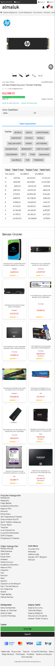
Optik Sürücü (7, 562)
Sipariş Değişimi (35, 613)
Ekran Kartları (37, 12)
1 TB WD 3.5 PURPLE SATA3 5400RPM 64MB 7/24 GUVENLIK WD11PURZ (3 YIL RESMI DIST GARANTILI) (14, 472)
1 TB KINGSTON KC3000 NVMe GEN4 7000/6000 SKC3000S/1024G (14, 306)
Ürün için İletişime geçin (13, 97)
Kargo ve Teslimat (9, 610)
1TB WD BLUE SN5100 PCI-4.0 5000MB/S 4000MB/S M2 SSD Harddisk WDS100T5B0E (41, 389)
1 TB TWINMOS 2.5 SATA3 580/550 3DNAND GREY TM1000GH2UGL (14, 347)
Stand (3, 592)
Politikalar (20, 654)
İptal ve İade (6, 613)
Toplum (26, 652)
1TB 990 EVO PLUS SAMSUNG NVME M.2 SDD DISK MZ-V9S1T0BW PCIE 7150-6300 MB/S (41, 264)
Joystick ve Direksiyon (11, 584)
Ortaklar (30, 654)
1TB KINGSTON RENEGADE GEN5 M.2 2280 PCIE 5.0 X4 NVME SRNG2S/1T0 (14, 389)
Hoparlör (5, 570)
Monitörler (46, 12)
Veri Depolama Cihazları (11, 517)
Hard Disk (5, 554)
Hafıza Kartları (7, 597)
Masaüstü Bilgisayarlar (10, 12)
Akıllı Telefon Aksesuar (11, 522)
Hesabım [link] (41, 2)
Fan (2, 573)
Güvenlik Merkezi (39, 652)
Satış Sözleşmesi (8, 608)
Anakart (4, 559)
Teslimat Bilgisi (35, 610)
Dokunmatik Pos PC (10, 519)
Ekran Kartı (6, 514)
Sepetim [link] (50, 2)
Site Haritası (26, 657)
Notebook (5, 498)
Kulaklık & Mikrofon (9, 506)
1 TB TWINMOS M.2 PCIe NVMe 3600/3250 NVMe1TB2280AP (41, 347)
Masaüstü (5, 501)
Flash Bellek (6, 503)
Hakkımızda (33, 554)
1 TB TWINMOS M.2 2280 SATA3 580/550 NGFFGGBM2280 (40, 296)
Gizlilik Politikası (8, 616)
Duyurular (16, 652)
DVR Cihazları (7, 536)
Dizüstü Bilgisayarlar (25, 12)
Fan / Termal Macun (9, 586)
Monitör (4, 511)
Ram (3, 578)
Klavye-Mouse (7, 549)
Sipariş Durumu (35, 608)
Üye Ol (27, 634)
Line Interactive (8, 530)
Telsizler (4, 527)
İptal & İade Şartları (10, 103)
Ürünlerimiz (33, 549)
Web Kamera (6, 551)
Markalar (32, 552)
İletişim (17, 2)
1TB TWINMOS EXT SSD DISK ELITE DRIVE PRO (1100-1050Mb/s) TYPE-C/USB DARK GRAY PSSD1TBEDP (14, 430)
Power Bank (6, 525)
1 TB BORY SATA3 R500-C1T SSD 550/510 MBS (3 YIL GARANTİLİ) (40, 430)
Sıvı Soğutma (7, 589)
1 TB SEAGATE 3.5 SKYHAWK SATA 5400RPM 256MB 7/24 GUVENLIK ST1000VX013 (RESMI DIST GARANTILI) (14, 264)
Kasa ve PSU (6, 509)
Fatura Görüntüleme (37, 616)
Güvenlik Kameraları (10, 533)
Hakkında (5, 652)
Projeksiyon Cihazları (10, 538)
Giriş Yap (27, 629)
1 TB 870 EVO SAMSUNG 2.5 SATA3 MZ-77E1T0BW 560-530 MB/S (41, 471)
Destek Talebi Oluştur (38, 618)
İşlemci (4, 581)
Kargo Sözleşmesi (29, 103)
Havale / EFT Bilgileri (37, 557)
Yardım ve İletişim (44, 654)
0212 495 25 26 (6, 2)
